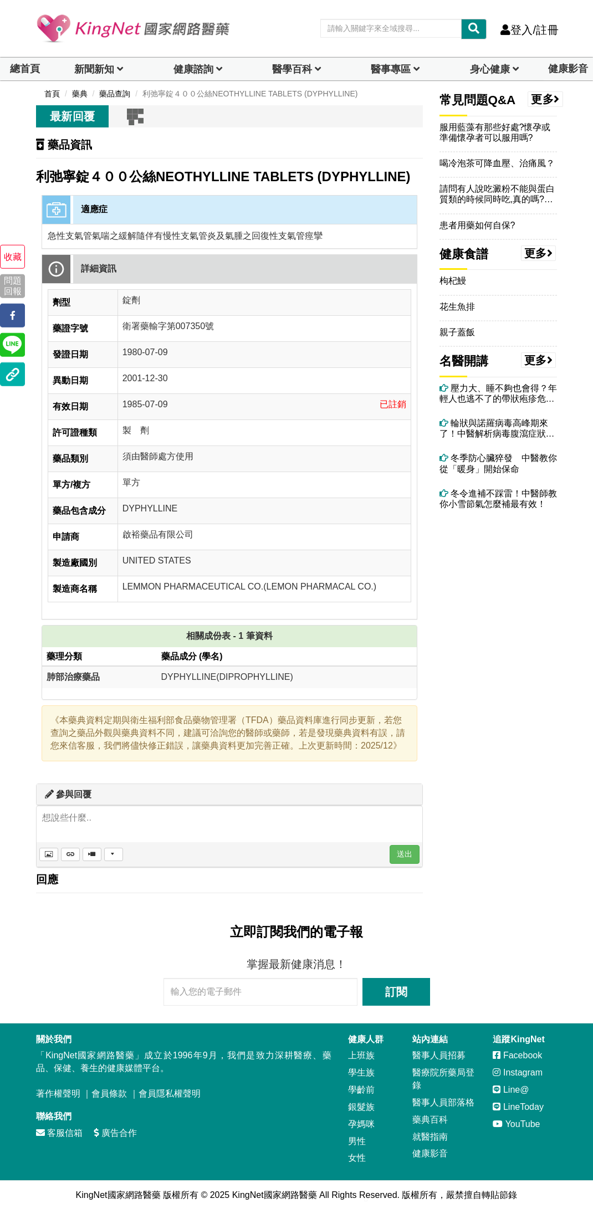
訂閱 (396, 992)
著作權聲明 (58, 1093)
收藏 (13, 257)
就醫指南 (430, 1136)
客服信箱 (59, 1133)
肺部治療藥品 (73, 677)
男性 (357, 1141)
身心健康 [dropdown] (490, 69)
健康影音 (568, 68)
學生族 (361, 1072)
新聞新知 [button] (94, 69)
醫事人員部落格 (443, 1102)
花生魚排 (457, 306)
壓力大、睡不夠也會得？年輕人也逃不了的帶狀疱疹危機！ (498, 393)
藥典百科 (430, 1119)
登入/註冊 (529, 30)
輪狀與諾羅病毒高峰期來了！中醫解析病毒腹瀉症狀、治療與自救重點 (497, 428)
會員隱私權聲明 (170, 1093)
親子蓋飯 (457, 332)
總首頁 (25, 68)
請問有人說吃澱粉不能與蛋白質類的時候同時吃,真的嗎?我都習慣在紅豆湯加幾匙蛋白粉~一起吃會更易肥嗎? (497, 194)
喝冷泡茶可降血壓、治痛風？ (497, 163)
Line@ (511, 1089)
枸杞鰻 (452, 280)
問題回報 (13, 286)
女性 (357, 1157)
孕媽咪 (361, 1124)
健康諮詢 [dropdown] (193, 69)
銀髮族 (361, 1107)
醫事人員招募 (439, 1055)
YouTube (516, 1124)
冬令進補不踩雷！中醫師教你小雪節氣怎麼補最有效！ (498, 499)
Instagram (518, 1072)
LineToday (518, 1107)
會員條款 (109, 1093)
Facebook (517, 1055)
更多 (545, 99)
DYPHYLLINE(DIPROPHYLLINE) (227, 677)
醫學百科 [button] (292, 69)
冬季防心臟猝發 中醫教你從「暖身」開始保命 (498, 463)
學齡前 (361, 1089)
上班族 (361, 1055)
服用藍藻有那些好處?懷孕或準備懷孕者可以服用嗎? (495, 132)
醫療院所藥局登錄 (443, 1079)
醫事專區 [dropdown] (391, 69)
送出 (404, 853)
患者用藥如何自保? (477, 225)
